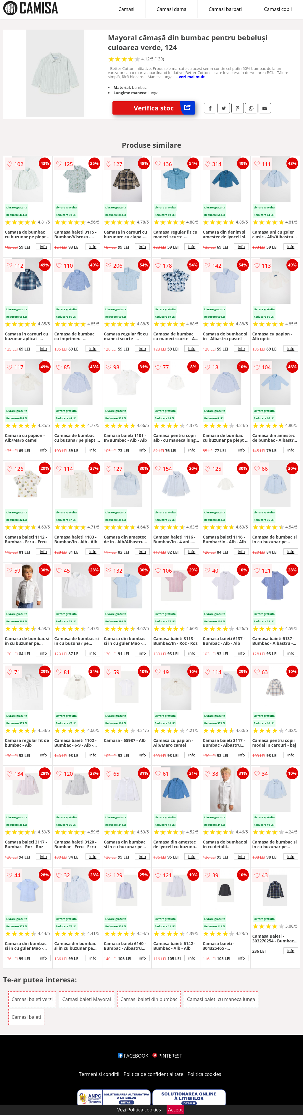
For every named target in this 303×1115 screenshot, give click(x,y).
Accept (175, 1109)
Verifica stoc (164, 108)
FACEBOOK (133, 1056)
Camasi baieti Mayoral (86, 999)
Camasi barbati (225, 9)
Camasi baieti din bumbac (149, 999)
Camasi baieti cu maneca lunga (221, 999)
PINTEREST (167, 1056)
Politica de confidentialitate (153, 1074)
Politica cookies (204, 1074)
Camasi (126, 9)
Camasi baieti (26, 1017)
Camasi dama (171, 9)
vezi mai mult (192, 76)
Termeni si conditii (99, 1074)
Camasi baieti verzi (32, 999)
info (43, 246)
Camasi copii (278, 9)
